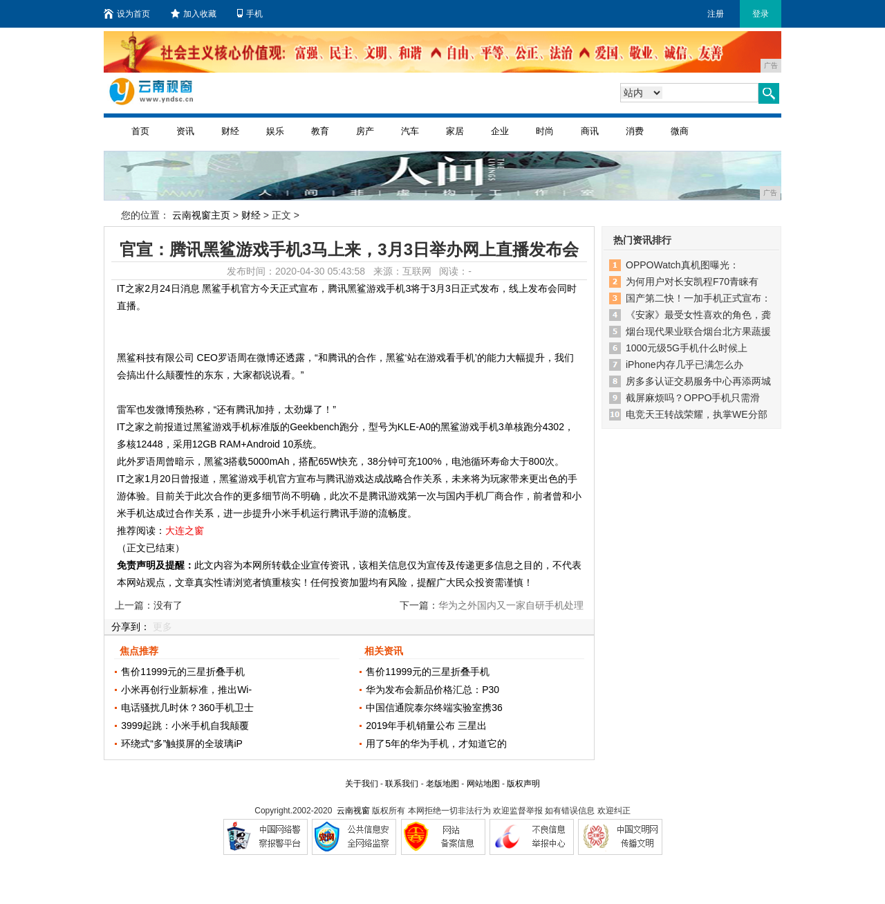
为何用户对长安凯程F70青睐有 (692, 281)
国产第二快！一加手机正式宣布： (698, 298)
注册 (715, 14)
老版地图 (442, 783)
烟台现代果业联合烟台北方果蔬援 (698, 331)
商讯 (590, 131)
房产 (365, 131)
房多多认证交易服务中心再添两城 (698, 381)
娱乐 (275, 131)
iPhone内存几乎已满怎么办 (684, 364)
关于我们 (361, 783)
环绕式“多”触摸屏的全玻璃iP (182, 743)
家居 (455, 131)
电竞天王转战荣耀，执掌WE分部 (696, 414)
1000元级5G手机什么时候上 (686, 347)
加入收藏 (193, 14)
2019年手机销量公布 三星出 (426, 725)
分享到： (130, 626)
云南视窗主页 (201, 215)
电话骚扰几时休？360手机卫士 (187, 707)
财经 (230, 131)
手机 (250, 14)
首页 (140, 131)
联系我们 (401, 783)
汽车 (410, 131)
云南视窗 (353, 810)
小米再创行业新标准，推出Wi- (186, 689)
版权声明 (523, 783)
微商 (680, 131)
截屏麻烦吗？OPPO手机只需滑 (693, 397)
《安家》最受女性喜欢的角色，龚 (698, 314)
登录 (760, 14)
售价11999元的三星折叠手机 (183, 671)
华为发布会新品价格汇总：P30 (432, 689)
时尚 (545, 131)
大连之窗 (184, 530)
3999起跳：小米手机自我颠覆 (185, 725)
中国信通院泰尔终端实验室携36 (434, 707)
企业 (500, 131)
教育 (320, 131)
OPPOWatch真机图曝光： (682, 264)
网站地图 (483, 783)
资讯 (185, 131)
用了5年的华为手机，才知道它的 (436, 743)
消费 (635, 131)
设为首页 (127, 14)
